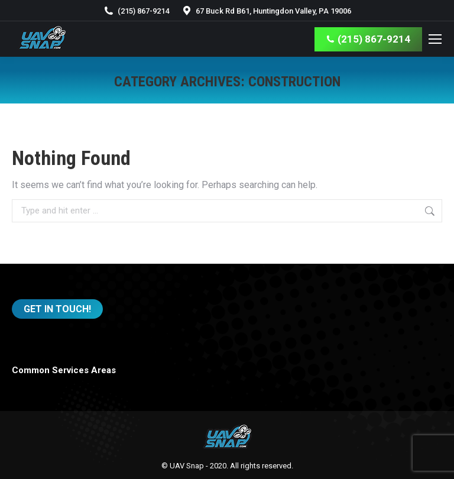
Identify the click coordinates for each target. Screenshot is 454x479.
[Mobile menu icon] (435, 39)
